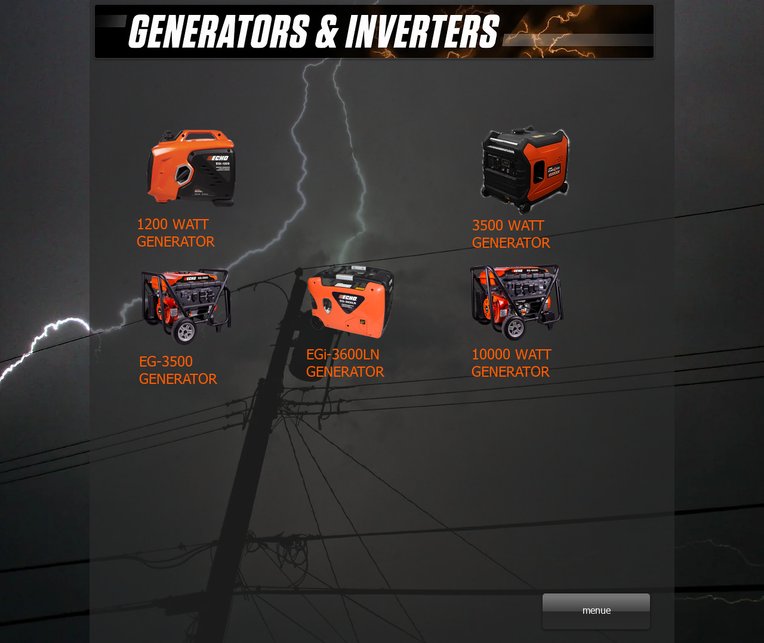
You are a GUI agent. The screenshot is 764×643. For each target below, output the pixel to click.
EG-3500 (166, 362)
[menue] (596, 611)
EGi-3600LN (343, 355)
